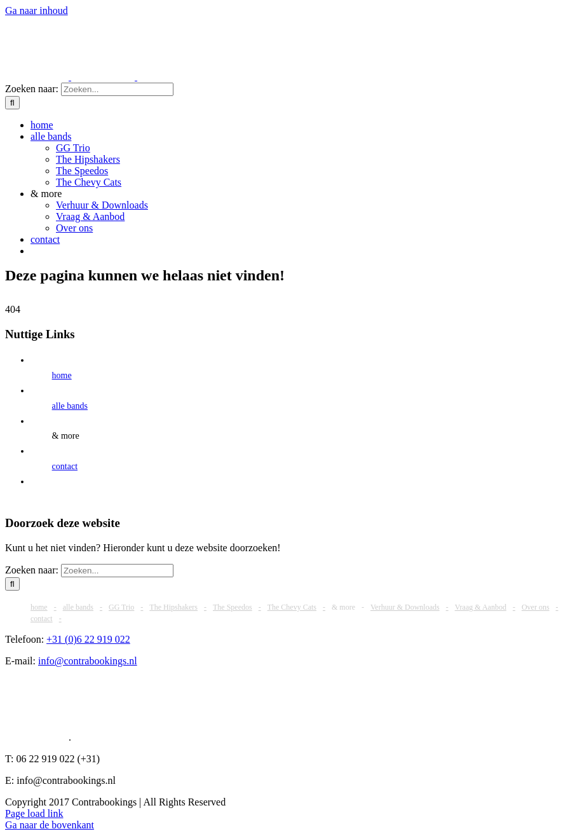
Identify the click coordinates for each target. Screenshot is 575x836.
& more (65, 436)
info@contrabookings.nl (87, 660)
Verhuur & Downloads (405, 607)
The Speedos (232, 607)
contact (65, 466)
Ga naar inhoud (36, 10)
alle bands (70, 406)
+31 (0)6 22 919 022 (88, 639)
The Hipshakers (173, 607)
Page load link (34, 813)
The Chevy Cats (291, 607)
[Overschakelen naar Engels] (36, 250)
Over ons (536, 607)
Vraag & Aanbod (480, 607)
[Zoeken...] (117, 89)
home (62, 375)
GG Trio (121, 607)
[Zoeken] (12, 102)
